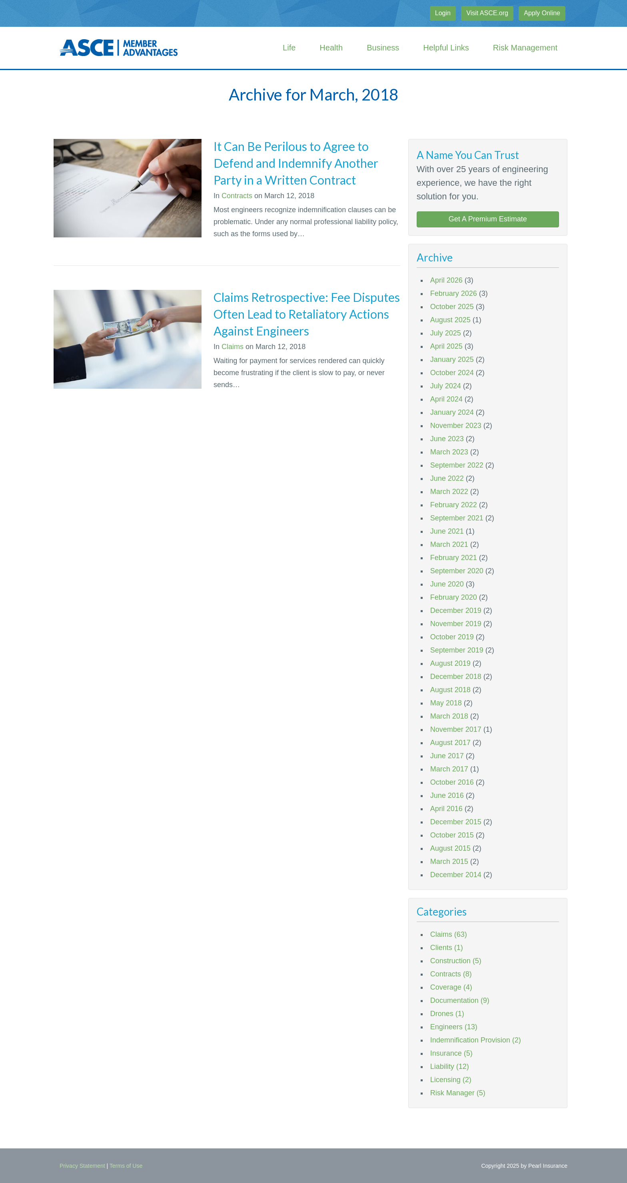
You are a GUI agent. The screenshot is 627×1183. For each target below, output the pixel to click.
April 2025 (446, 346)
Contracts (237, 196)
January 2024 (452, 412)
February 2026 (453, 293)
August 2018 (450, 690)
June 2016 (447, 795)
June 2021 (447, 531)
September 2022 (456, 465)
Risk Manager (457, 1093)
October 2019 (452, 637)
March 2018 (449, 716)
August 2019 (450, 663)
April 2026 (446, 280)
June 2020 (447, 584)
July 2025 (445, 333)
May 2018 (446, 703)
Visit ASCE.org (487, 13)
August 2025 (450, 320)
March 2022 (449, 492)
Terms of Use (126, 1166)
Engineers (453, 1027)
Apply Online (542, 13)
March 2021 (449, 544)
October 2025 (452, 307)
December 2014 (455, 875)
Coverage (451, 987)
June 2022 (447, 478)
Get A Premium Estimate (488, 219)
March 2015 (449, 862)
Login (443, 13)
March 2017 (449, 769)
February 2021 (453, 558)
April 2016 (446, 809)
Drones (447, 1014)
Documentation (459, 1000)
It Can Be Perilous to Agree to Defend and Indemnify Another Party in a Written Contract (296, 163)
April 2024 (446, 399)
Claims (233, 347)
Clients (446, 948)
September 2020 (456, 571)
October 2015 (452, 835)
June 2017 (447, 756)
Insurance (451, 1053)
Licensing (450, 1080)
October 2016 (452, 782)
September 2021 (456, 518)
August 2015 (450, 848)
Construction (455, 961)
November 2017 (455, 729)
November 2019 (455, 624)
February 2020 (453, 597)
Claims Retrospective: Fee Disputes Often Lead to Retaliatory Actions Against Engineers (307, 314)
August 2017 (450, 743)
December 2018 (455, 677)
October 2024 (452, 373)
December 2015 (455, 822)
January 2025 (452, 360)
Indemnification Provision (475, 1040)
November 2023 (455, 426)
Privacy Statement (82, 1166)
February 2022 (453, 505)
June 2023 (447, 439)
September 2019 (456, 650)
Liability (449, 1066)
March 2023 (449, 452)
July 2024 (445, 386)
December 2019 (455, 611)
